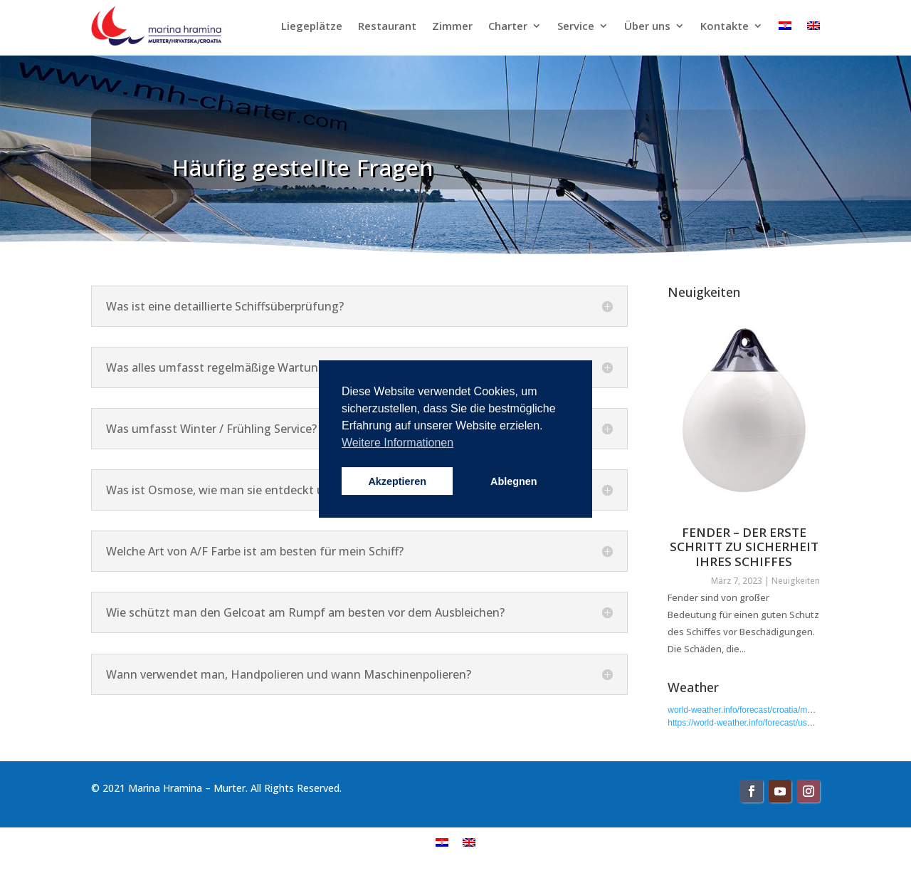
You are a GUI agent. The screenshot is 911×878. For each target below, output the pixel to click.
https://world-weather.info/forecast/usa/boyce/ (753, 723)
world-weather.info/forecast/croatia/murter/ (747, 710)
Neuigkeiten (796, 581)
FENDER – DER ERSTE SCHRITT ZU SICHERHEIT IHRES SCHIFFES (744, 547)
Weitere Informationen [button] (397, 443)
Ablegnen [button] (513, 481)
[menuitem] (442, 842)
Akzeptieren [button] (397, 481)
